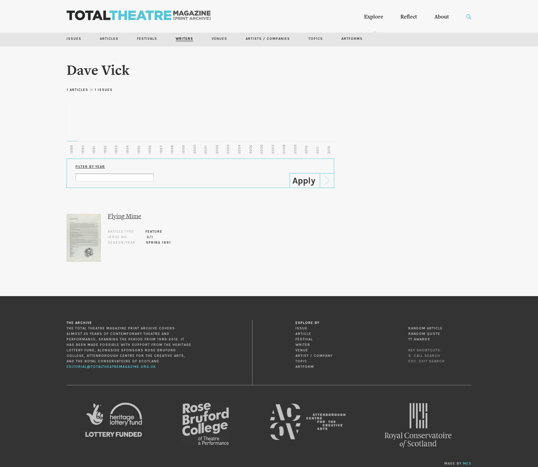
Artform (304, 367)
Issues (74, 39)
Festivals (147, 39)
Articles (109, 39)
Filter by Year (90, 167)
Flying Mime (124, 216)
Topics (315, 39)
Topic (301, 361)
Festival (304, 339)
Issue (301, 328)
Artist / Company (313, 356)
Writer (302, 345)
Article (303, 334)
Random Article (425, 328)
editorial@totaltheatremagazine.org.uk (111, 367)
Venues (219, 39)
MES (467, 464)
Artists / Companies (268, 39)
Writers (184, 39)
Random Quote (424, 334)
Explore (373, 17)
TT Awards (419, 339)
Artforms (352, 39)
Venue (301, 350)
